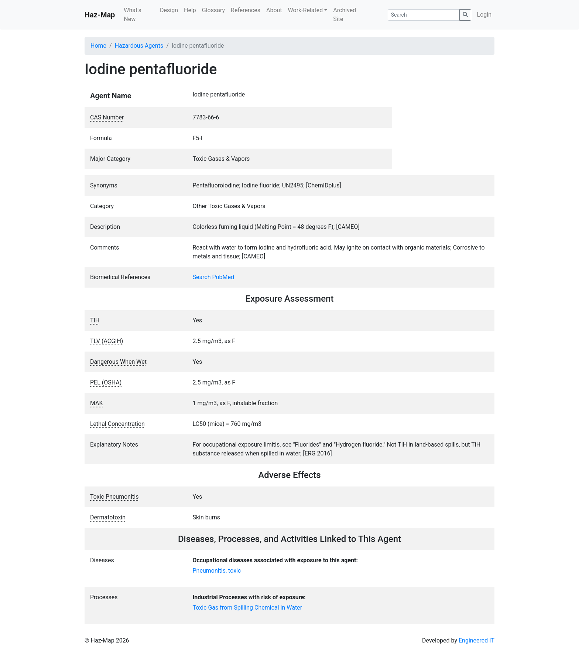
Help (190, 10)
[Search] (424, 15)
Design (169, 10)
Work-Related (305, 10)
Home (98, 45)
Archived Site (344, 15)
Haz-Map (100, 14)
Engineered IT (476, 640)
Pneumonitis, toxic (217, 570)
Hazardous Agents (139, 45)
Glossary (213, 10)
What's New (132, 15)
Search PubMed (213, 277)
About (274, 10)
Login (484, 14)
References (245, 10)
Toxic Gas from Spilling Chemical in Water (247, 607)
